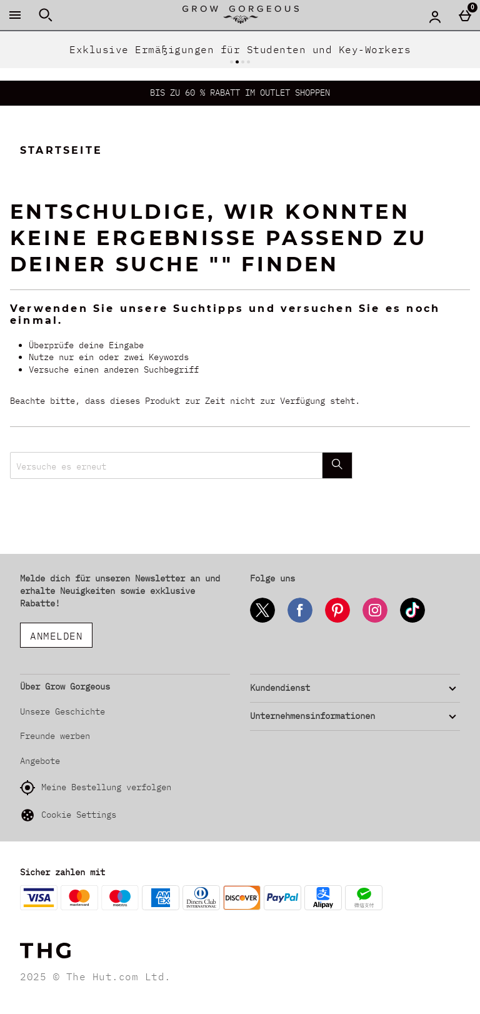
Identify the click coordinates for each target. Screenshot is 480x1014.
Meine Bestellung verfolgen (95, 787)
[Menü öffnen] (15, 15)
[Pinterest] (337, 620)
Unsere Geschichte (62, 711)
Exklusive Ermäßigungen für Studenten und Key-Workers (240, 49)
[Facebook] (300, 620)
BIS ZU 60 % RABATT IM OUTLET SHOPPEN (240, 92)
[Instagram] (375, 620)
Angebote (40, 760)
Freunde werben (55, 735)
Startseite (61, 150)
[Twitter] (262, 620)
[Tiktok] (412, 620)
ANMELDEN (56, 636)
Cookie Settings (68, 815)
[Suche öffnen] (45, 15)
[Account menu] (435, 16)
